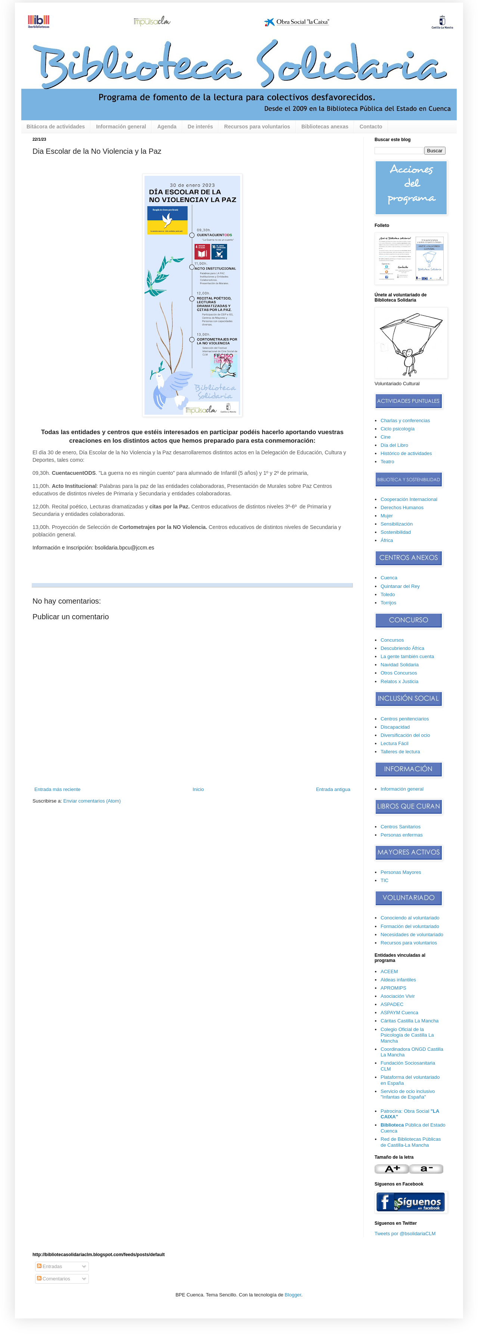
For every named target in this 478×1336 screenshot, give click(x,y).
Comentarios (53, 1278)
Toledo (388, 594)
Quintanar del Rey (400, 586)
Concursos (392, 640)
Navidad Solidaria (400, 664)
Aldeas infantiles (398, 979)
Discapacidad (395, 727)
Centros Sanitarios (400, 826)
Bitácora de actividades (56, 127)
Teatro (387, 461)
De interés (200, 127)
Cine (386, 437)
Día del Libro (394, 445)
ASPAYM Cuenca (399, 1012)
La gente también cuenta (407, 656)
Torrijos (388, 602)
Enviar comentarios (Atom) (92, 801)
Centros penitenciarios (405, 719)
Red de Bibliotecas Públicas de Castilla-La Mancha (411, 1142)
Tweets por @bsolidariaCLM (405, 1233)
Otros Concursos (399, 673)
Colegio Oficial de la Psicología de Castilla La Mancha (407, 1035)
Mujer (387, 515)
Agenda (166, 127)
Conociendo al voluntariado (410, 918)
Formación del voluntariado (410, 926)
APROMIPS (393, 988)
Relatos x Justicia (399, 681)
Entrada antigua (333, 789)
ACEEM (389, 971)
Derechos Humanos (402, 507)
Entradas (49, 1266)
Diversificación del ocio (405, 735)
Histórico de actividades (406, 453)
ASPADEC (392, 1004)
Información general (121, 127)
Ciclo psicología (398, 429)
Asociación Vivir (398, 996)
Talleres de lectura (400, 751)
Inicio (198, 789)
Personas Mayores (401, 872)
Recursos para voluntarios (257, 127)
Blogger (293, 1295)
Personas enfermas (402, 835)
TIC (384, 880)
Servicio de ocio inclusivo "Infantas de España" (408, 1094)
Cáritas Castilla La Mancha (409, 1021)
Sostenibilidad (396, 532)
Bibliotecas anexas (324, 127)
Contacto (371, 127)
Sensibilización (397, 524)
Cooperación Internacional (409, 499)
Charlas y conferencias (405, 420)
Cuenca (389, 577)
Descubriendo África (402, 648)
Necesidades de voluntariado (412, 934)
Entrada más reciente (57, 789)
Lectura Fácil (394, 743)
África (387, 540)
